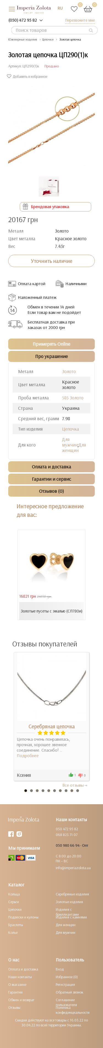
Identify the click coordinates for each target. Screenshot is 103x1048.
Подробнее (28, 755)
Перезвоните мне (80, 20)
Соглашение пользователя (66, 1002)
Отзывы (14, 1007)
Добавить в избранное (27, 76)
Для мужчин (69, 442)
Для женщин (74, 447)
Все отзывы (75, 785)
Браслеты (15, 924)
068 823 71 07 (66, 834)
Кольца (14, 894)
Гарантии (15, 992)
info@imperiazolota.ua (73, 867)
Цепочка (70, 429)
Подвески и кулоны (23, 917)
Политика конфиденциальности (73, 1010)
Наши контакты (20, 976)
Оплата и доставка (23, 969)
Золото (69, 371)
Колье (13, 932)
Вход (60, 969)
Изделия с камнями (71, 917)
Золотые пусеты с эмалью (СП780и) (51, 611)
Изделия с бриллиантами (67, 912)
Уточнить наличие (51, 261)
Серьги (13, 901)
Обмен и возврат (21, 999)
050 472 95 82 (67, 828)
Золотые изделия (69, 901)
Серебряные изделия (72, 894)
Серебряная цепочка (52, 726)
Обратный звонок (69, 992)
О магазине (17, 984)
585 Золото (72, 397)
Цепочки (15, 909)
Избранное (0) (67, 976)
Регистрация (65, 984)
